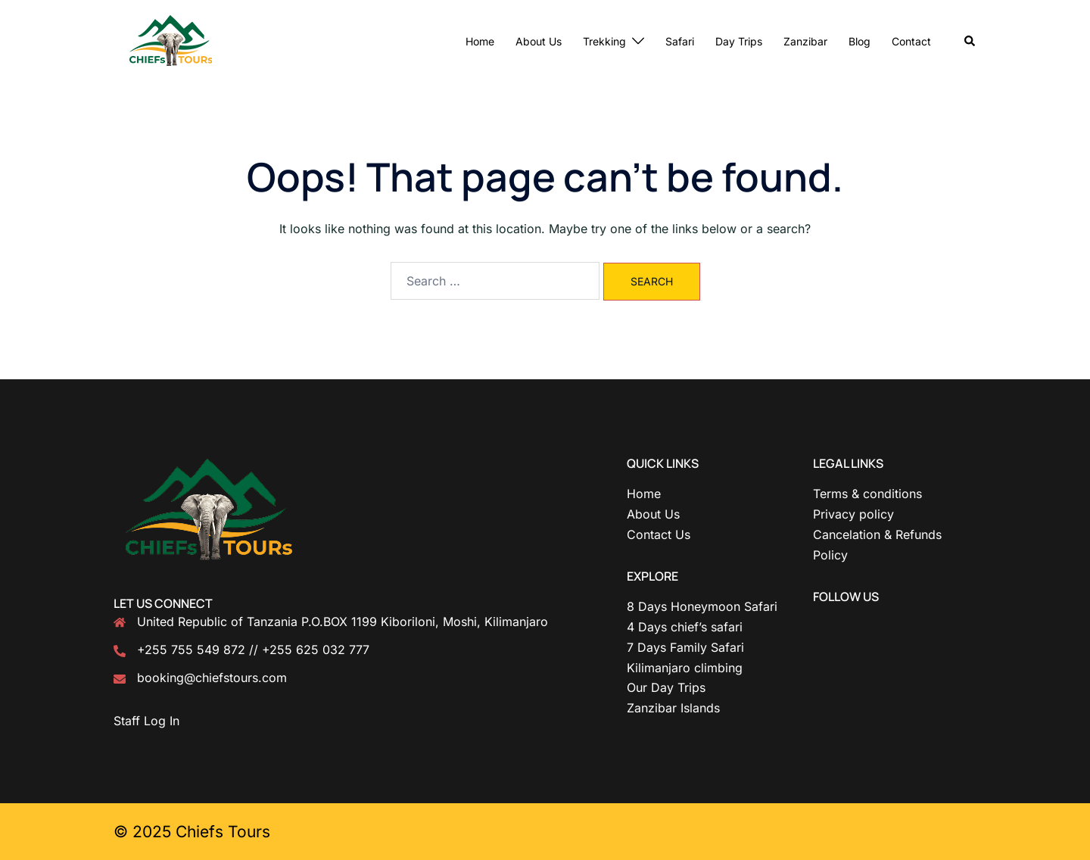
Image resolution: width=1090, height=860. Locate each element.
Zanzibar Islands (673, 707)
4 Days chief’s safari (685, 626)
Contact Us (658, 534)
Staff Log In (146, 720)
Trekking (604, 41)
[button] (970, 42)
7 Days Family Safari (685, 647)
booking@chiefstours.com (212, 677)
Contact (911, 41)
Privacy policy (853, 514)
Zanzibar (805, 41)
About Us (538, 41)
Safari (679, 41)
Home (480, 41)
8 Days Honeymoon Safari (702, 606)
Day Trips (738, 41)
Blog (859, 41)
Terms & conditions (867, 493)
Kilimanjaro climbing (685, 667)
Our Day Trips (666, 687)
